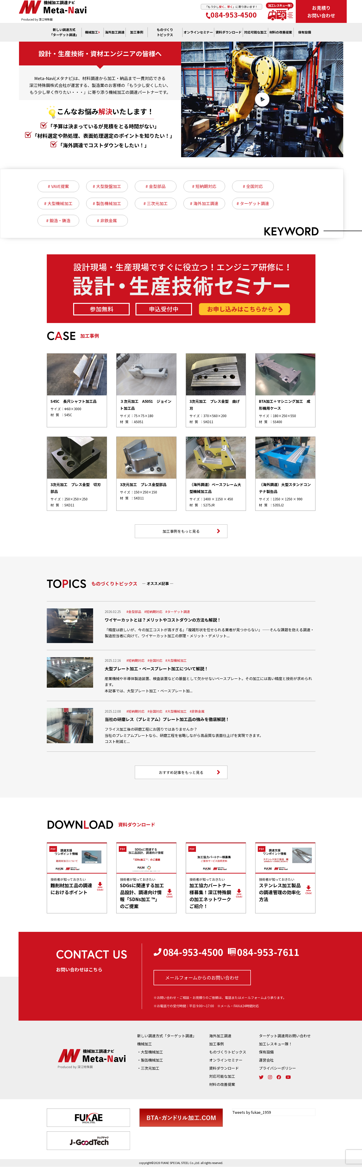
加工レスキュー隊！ (275, 1044)
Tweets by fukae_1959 (251, 1112)
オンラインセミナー (225, 1060)
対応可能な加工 (222, 1076)
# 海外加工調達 (204, 203)
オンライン (198, 32)
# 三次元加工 (155, 203)
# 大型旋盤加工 (107, 186)
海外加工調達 (114, 32)
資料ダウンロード (224, 1068)
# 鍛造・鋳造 (58, 221)
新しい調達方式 (64, 32)
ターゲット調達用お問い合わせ (285, 1036)
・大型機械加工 (150, 1052)
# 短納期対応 (204, 186)
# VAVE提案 (58, 186)
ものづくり (165, 32)
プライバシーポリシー (277, 1068)
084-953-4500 (231, 15)
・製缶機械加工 (150, 1060)
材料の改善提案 (222, 1084)
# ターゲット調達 (252, 203)
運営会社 (266, 1060)
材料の (280, 32)
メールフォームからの (202, 978)
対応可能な (255, 32)
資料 (229, 32)
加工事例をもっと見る (191, 531)
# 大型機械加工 (58, 203)
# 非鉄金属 (107, 221)
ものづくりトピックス (227, 1052)
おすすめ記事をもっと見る (189, 772)
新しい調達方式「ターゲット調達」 (166, 1036)
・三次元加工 (148, 1068)
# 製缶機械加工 (107, 203)
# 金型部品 (155, 186)
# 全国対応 (253, 186)
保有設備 (304, 32)
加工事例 (136, 32)
